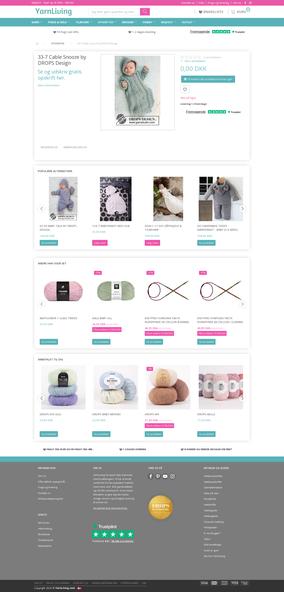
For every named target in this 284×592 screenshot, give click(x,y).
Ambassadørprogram (50, 498)
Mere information (48, 85)
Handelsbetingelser (104, 583)
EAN (201, 3)
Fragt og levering (218, 3)
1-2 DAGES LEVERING (134, 449)
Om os (237, 3)
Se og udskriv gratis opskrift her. (60, 74)
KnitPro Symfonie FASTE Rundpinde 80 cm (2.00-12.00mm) (220, 320)
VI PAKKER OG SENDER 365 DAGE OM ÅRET (208, 449)
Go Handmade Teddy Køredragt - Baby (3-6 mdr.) (217, 227)
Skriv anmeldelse (195, 61)
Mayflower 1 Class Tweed (58, 318)
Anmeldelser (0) (75, 147)
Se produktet (48, 242)
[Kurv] (240, 11)
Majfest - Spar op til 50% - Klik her (53, 2)
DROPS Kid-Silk (50, 414)
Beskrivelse (49, 147)
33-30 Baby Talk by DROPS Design (58, 227)
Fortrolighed (130, 583)
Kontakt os (188, 3)
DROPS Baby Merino (106, 414)
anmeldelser (213, 57)
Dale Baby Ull (102, 318)
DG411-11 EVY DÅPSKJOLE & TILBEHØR (163, 227)
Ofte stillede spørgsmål (51, 481)
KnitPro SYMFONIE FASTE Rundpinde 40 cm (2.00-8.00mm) (167, 320)
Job (144, 583)
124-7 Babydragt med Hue (111, 226)
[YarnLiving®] (54, 11)
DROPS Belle (206, 414)
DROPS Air (152, 414)
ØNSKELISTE (211, 12)
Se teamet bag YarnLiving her (110, 508)
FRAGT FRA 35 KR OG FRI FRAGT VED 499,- (70, 449)
